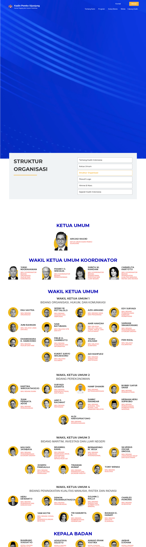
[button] (118, 4)
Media (123, 9)
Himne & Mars (85, 185)
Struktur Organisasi (88, 173)
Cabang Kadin (133, 9)
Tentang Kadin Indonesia (90, 160)
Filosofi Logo (85, 179)
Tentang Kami (90, 9)
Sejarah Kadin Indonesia (90, 192)
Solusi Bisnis (113, 9)
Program (102, 9)
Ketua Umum (85, 166)
